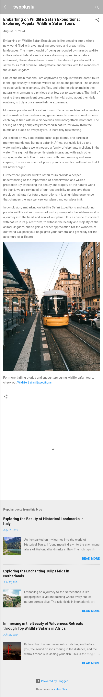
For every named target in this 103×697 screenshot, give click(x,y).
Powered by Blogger (51, 681)
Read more (91, 558)
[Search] (97, 8)
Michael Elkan (60, 689)
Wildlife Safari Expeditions (34, 382)
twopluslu (23, 7)
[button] (97, 20)
